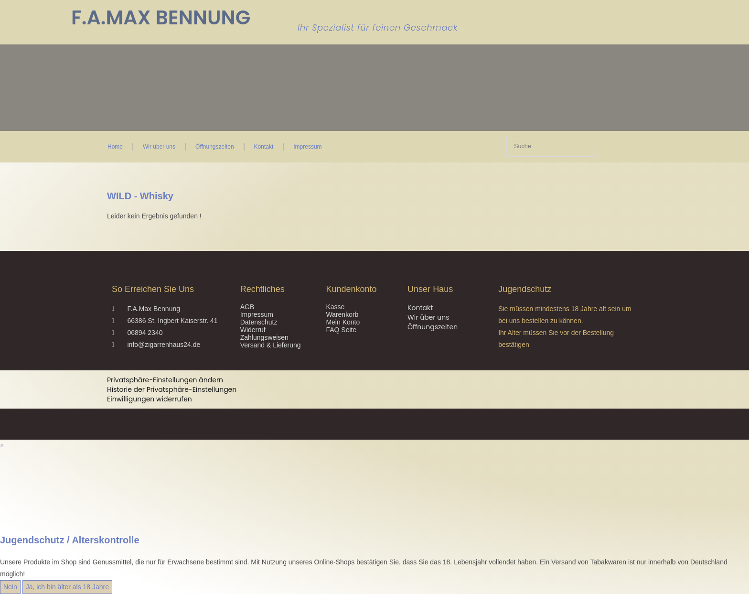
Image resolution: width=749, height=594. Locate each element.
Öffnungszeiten (214, 146)
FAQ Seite (341, 330)
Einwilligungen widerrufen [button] (149, 399)
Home (115, 146)
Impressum (307, 146)
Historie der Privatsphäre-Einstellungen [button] (171, 389)
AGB (247, 307)
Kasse (335, 307)
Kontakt (264, 146)
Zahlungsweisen (264, 337)
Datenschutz (259, 322)
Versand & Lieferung (270, 345)
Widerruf (253, 330)
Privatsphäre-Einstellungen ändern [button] (165, 380)
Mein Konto (343, 322)
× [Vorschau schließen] (2, 445)
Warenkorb (342, 314)
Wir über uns (159, 146)
